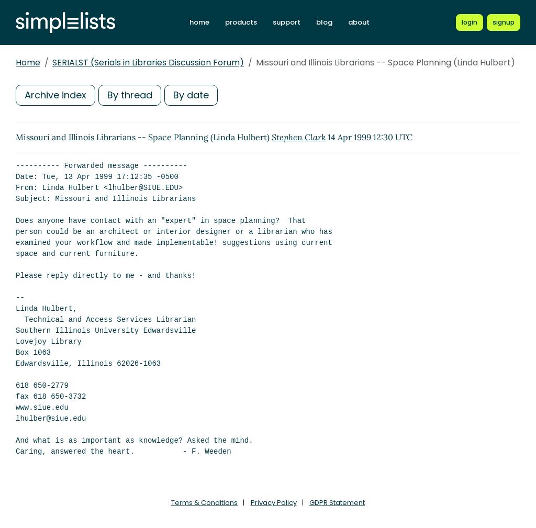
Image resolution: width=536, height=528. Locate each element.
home (199, 22)
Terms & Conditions (204, 503)
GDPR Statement (337, 503)
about (359, 22)
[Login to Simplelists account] (469, 22)
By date (191, 95)
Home (28, 63)
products (241, 22)
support (286, 22)
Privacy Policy (274, 503)
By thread (129, 95)
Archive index (55, 95)
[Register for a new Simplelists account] (503, 22)
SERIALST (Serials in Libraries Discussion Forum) (148, 63)
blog (324, 22)
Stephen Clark (299, 137)
